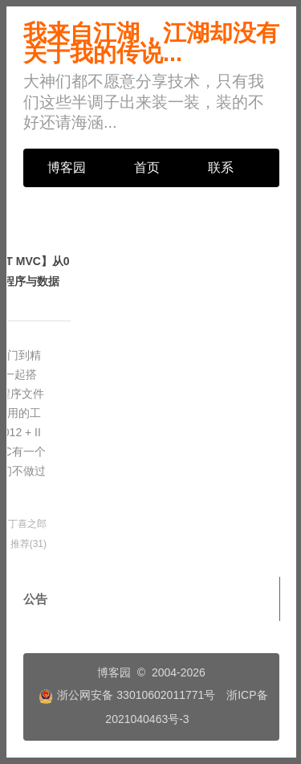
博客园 (66, 167)
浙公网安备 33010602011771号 (127, 694)
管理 (60, 206)
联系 (221, 167)
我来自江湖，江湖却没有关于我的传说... (151, 43)
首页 (147, 167)
